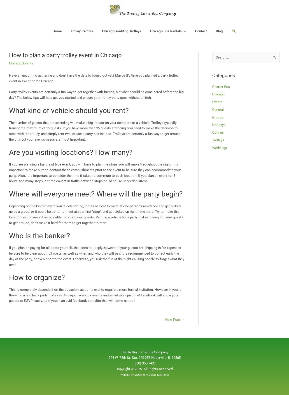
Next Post (174, 320)
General (218, 110)
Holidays (219, 125)
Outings (218, 132)
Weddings (219, 148)
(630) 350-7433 (144, 363)
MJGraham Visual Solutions (151, 374)
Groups (217, 117)
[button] (234, 31)
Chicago (15, 63)
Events (28, 63)
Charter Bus (221, 87)
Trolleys (218, 140)
